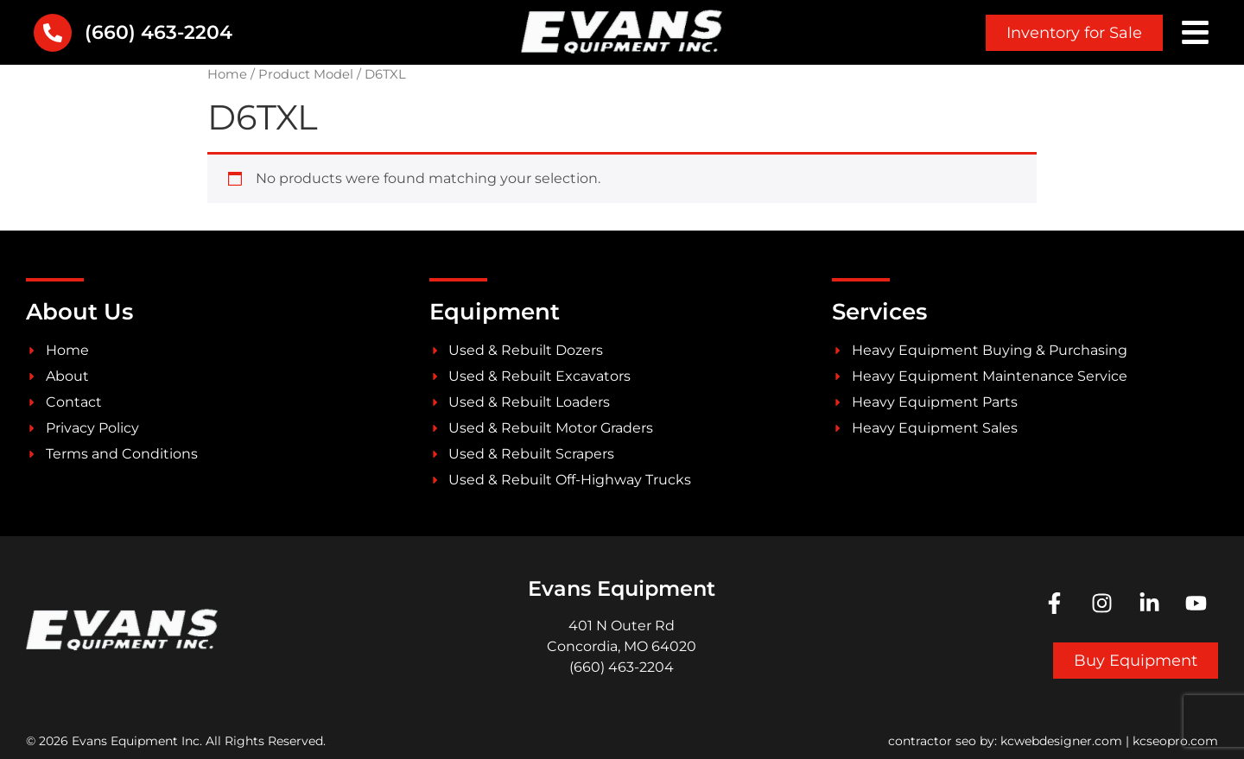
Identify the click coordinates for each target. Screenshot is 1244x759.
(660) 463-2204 (158, 32)
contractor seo (932, 741)
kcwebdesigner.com (1061, 741)
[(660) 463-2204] (53, 33)
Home (227, 74)
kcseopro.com (1175, 741)
